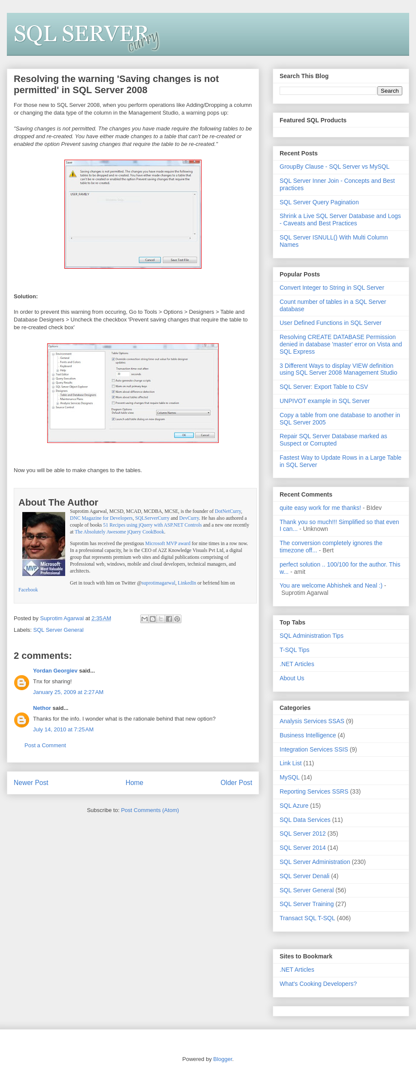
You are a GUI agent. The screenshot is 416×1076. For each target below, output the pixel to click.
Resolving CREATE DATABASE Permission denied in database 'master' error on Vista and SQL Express (341, 344)
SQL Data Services (305, 819)
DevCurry (189, 518)
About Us (292, 678)
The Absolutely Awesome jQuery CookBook (119, 532)
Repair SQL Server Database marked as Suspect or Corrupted (333, 440)
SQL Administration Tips (312, 635)
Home (135, 782)
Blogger (222, 1059)
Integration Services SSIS (314, 749)
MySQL (290, 777)
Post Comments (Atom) (150, 810)
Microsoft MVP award (167, 543)
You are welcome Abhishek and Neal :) (331, 585)
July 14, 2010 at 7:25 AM (63, 729)
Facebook (28, 590)
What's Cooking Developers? (318, 983)
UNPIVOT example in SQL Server (325, 400)
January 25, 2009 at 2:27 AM (68, 692)
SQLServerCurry (152, 518)
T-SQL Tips (295, 649)
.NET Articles (297, 664)
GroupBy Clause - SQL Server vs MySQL (334, 166)
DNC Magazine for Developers (101, 518)
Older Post (236, 782)
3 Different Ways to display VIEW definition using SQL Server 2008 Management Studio (338, 369)
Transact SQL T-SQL (307, 918)
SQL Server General (58, 630)
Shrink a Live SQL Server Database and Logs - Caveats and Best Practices (340, 219)
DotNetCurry (228, 511)
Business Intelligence (308, 735)
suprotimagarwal (158, 583)
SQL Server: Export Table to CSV (324, 386)
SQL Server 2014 (303, 847)
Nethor (42, 708)
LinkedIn (187, 583)
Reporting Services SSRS (314, 791)
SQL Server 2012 (303, 833)
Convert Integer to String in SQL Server (332, 287)
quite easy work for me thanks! (320, 507)
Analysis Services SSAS (312, 721)
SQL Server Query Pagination (319, 202)
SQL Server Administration (315, 861)
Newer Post (31, 782)
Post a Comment (45, 745)
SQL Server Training (307, 903)
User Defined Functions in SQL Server (331, 322)
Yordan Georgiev (55, 670)
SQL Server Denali (304, 876)
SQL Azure (294, 805)
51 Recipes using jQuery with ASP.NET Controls (152, 525)
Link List (290, 763)
